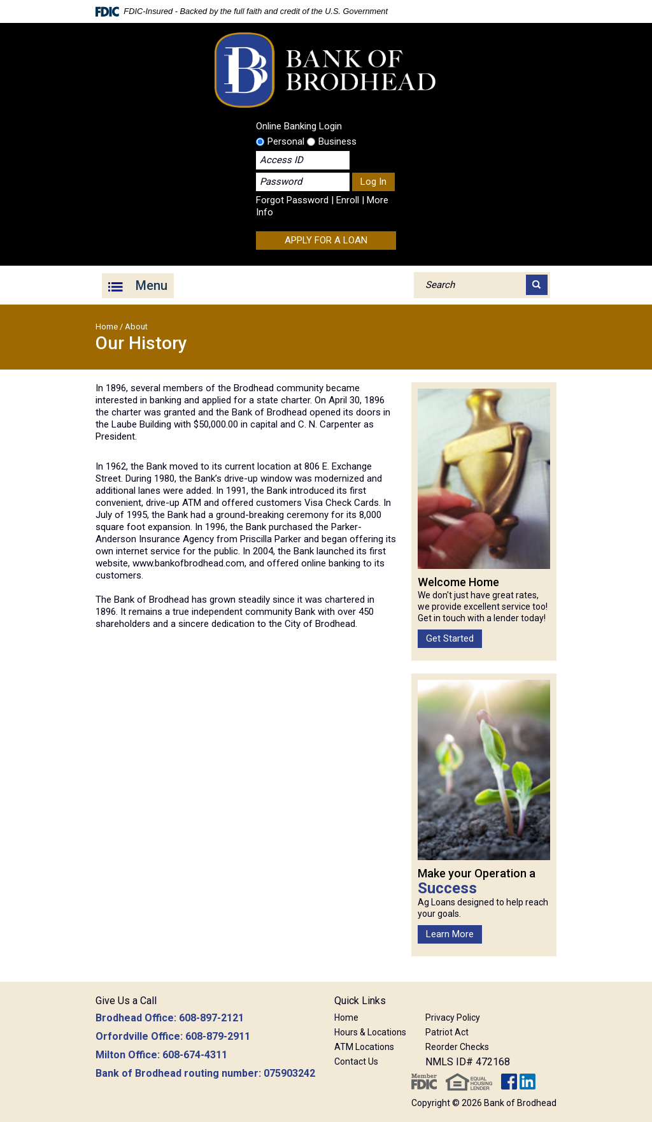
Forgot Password (292, 200)
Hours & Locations (370, 1032)
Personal (280, 141)
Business (332, 141)
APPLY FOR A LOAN (326, 240)
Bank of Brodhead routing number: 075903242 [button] (205, 1073)
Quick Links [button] (360, 1001)
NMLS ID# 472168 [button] (467, 1062)
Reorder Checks (457, 1047)
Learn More (450, 934)
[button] (467, 1003)
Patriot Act (447, 1032)
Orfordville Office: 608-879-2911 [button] (173, 1036)
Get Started (450, 638)
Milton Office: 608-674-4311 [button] (161, 1055)
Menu (151, 285)
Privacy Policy (452, 1017)
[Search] (537, 285)
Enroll (347, 200)
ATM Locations (364, 1047)
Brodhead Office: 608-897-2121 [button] (170, 1018)
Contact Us (356, 1061)
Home (107, 326)
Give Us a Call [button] (126, 1001)
